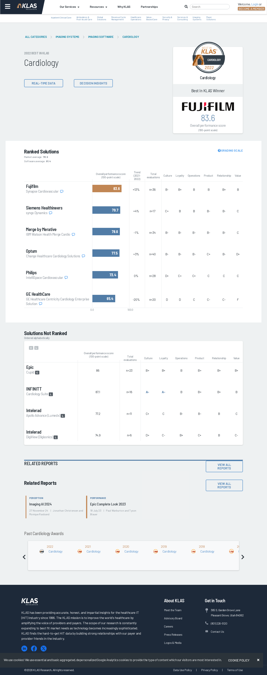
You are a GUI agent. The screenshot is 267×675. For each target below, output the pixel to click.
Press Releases (173, 634)
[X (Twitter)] (44, 648)
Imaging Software (101, 36)
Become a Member (251, 8)
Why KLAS (123, 6)
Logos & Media (172, 642)
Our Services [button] (69, 6)
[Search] (210, 6)
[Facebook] (34, 648)
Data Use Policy (182, 670)
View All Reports (224, 466)
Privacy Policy (209, 670)
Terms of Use (235, 670)
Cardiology (130, 36)
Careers (168, 626)
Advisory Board (173, 618)
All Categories (36, 36)
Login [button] (254, 4)
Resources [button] (98, 6)
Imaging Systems (67, 36)
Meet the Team (172, 610)
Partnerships (149, 6)
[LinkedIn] (24, 648)
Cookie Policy (239, 660)
